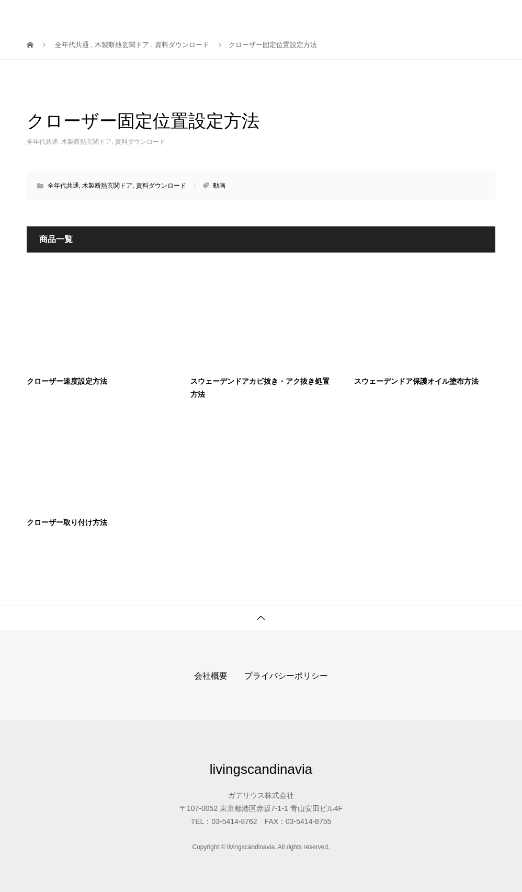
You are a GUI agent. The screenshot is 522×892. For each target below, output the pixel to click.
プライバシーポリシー (286, 675)
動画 (219, 185)
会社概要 (211, 675)
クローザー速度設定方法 (67, 381)
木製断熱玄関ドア (86, 141)
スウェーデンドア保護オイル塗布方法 (416, 381)
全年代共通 (42, 141)
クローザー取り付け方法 (67, 523)
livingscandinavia (80, 16)
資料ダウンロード (140, 141)
